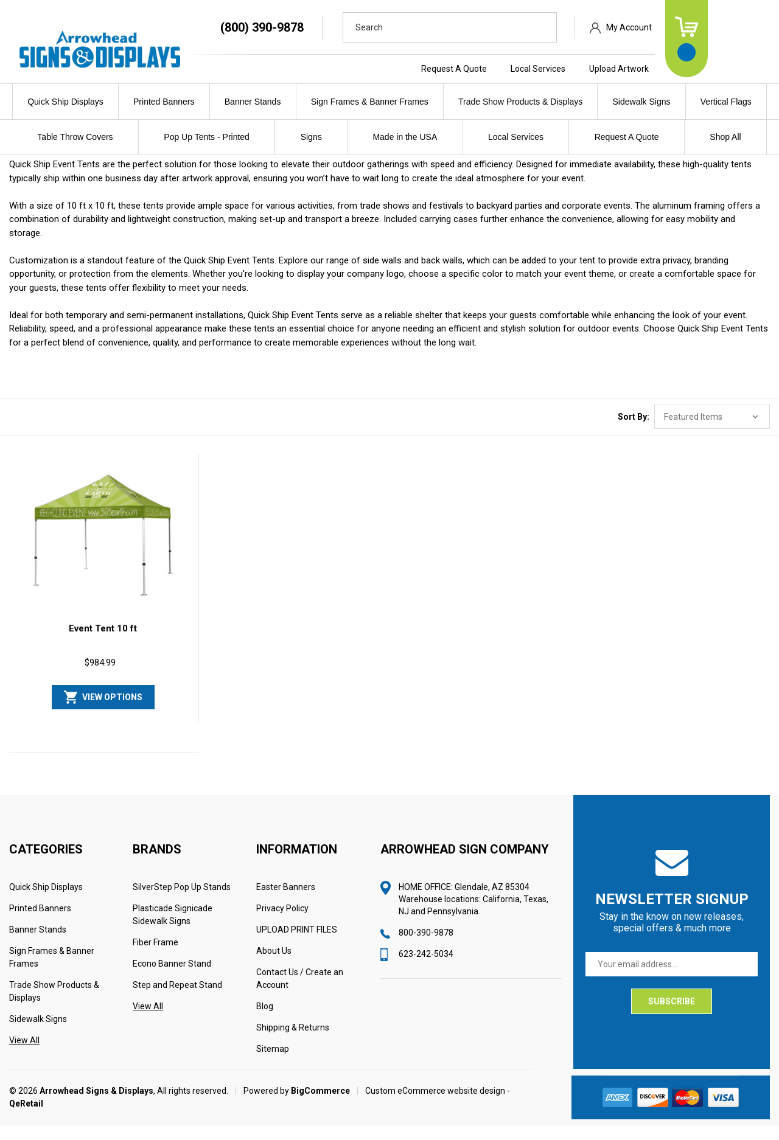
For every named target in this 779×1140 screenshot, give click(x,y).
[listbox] (712, 432)
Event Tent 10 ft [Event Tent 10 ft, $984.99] (103, 643)
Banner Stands (253, 101)
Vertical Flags (726, 101)
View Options (112, 712)
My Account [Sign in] (687, 27)
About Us (274, 965)
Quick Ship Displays (65, 101)
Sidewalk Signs (642, 101)
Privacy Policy (282, 923)
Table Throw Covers (75, 137)
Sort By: (633, 432)
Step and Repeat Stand (177, 999)
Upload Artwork (677, 69)
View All (24, 1055)
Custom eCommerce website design (435, 1105)
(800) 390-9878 (320, 27)
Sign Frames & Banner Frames (369, 101)
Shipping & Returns (292, 1042)
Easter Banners (285, 901)
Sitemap (272, 1063)
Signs (311, 137)
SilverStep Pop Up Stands (182, 901)
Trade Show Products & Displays (520, 101)
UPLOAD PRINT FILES (296, 944)
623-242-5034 (426, 968)
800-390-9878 (426, 947)
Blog (264, 1021)
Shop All (725, 137)
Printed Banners (163, 101)
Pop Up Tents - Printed (207, 137)
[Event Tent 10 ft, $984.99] (103, 552)
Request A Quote (512, 69)
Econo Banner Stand (172, 978)
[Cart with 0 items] (745, 38)
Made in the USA (404, 137)
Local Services (596, 69)
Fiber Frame (155, 957)
